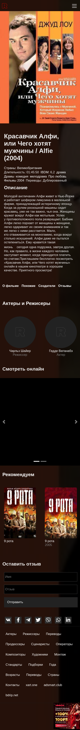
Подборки (35, 664)
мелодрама (38, 176)
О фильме (10, 286)
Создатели (46, 286)
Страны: (10, 168)
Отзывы (64, 286)
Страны (53, 675)
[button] (4, 422)
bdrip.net (12, 695)
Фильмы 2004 (14, 180)
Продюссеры (15, 644)
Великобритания (29, 168)
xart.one (31, 685)
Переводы (53, 634)
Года (52, 664)
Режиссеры (31, 634)
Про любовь (57, 176)
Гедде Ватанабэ (61, 351)
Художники (40, 654)
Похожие (28, 286)
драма (61, 172)
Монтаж (60, 654)
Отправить (15, 602)
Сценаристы (40, 644)
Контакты (12, 685)
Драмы (9, 176)
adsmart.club (53, 685)
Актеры (11, 634)
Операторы (64, 644)
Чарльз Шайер (20, 351)
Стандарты (14, 664)
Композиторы (16, 654)
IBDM (45, 172)
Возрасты (13, 675)
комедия (22, 176)
